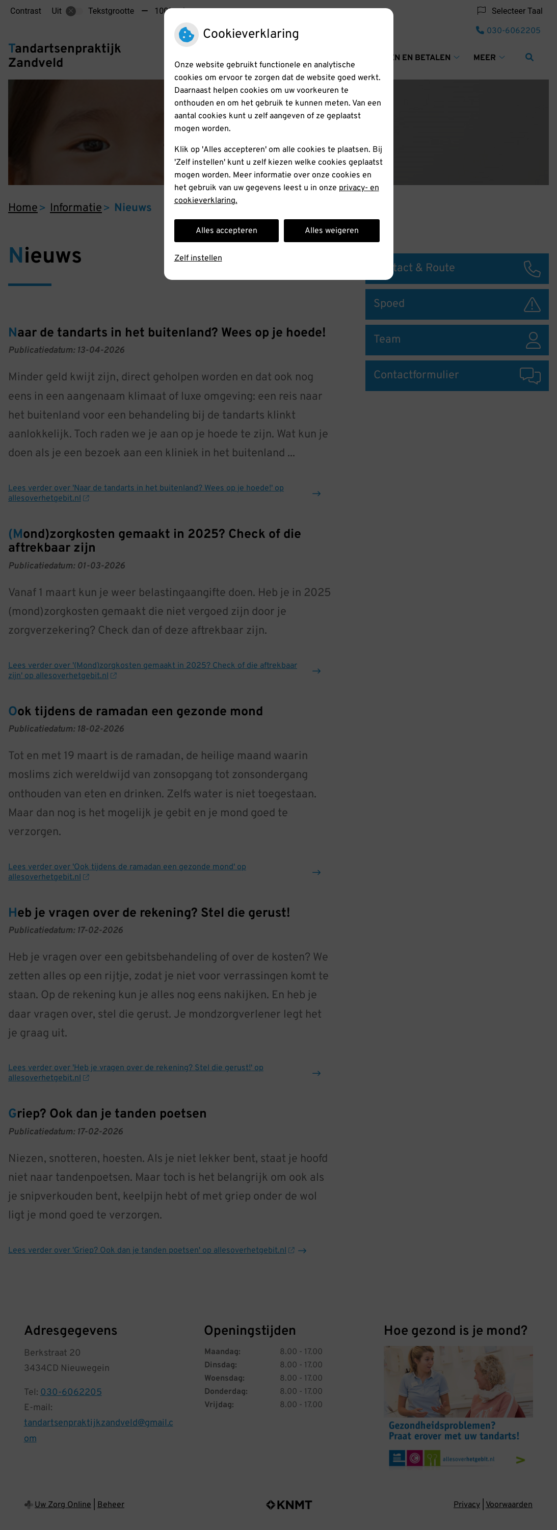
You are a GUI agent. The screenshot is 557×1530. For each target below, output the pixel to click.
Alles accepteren (226, 231)
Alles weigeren (332, 231)
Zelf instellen (198, 258)
